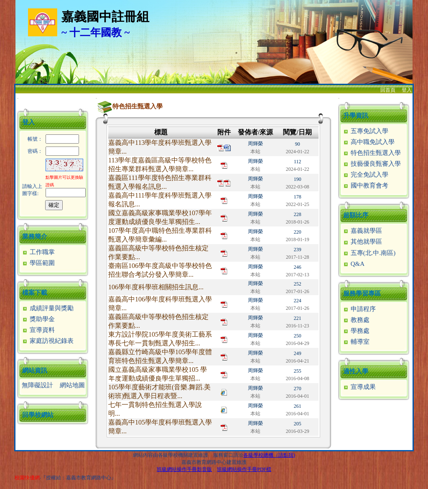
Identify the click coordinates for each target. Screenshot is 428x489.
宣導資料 (38, 330)
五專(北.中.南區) (369, 253)
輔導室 (356, 341)
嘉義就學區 (362, 230)
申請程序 (359, 309)
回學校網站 (38, 415)
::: (17, 98)
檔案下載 (34, 292)
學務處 (356, 330)
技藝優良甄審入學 (372, 163)
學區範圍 (38, 263)
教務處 (356, 320)
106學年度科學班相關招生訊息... (156, 287)
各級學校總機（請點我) (269, 455)
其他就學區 (362, 241)
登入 (407, 90)
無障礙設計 (37, 385)
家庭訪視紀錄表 (48, 340)
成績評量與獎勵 (48, 308)
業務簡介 (34, 236)
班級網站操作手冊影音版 (184, 469)
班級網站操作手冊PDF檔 (244, 469)
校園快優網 (27, 478)
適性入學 (355, 371)
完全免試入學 (365, 174)
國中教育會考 (365, 185)
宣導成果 (359, 386)
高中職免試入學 (369, 142)
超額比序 (355, 215)
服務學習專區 (362, 293)
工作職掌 (38, 252)
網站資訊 (34, 370)
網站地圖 (72, 385)
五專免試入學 (365, 131)
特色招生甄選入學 (372, 152)
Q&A (353, 263)
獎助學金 (38, 319)
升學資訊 (355, 115)
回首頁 (387, 90)
